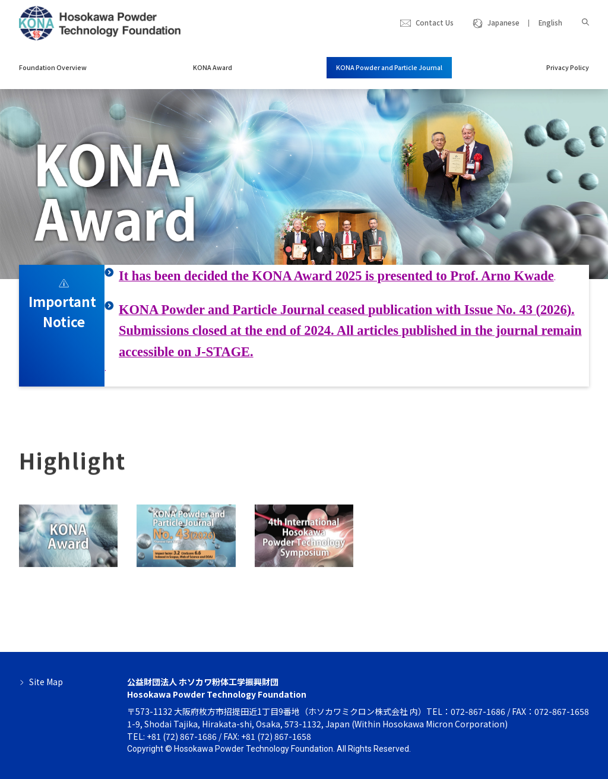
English (550, 22)
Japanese (503, 22)
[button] (289, 249)
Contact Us (435, 22)
